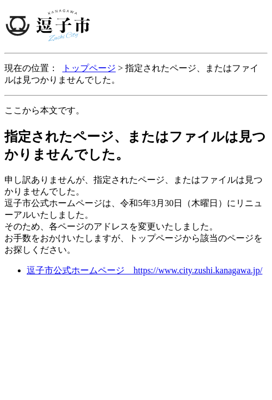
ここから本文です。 (44, 110)
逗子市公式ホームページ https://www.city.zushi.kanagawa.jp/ (145, 270)
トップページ (89, 68)
